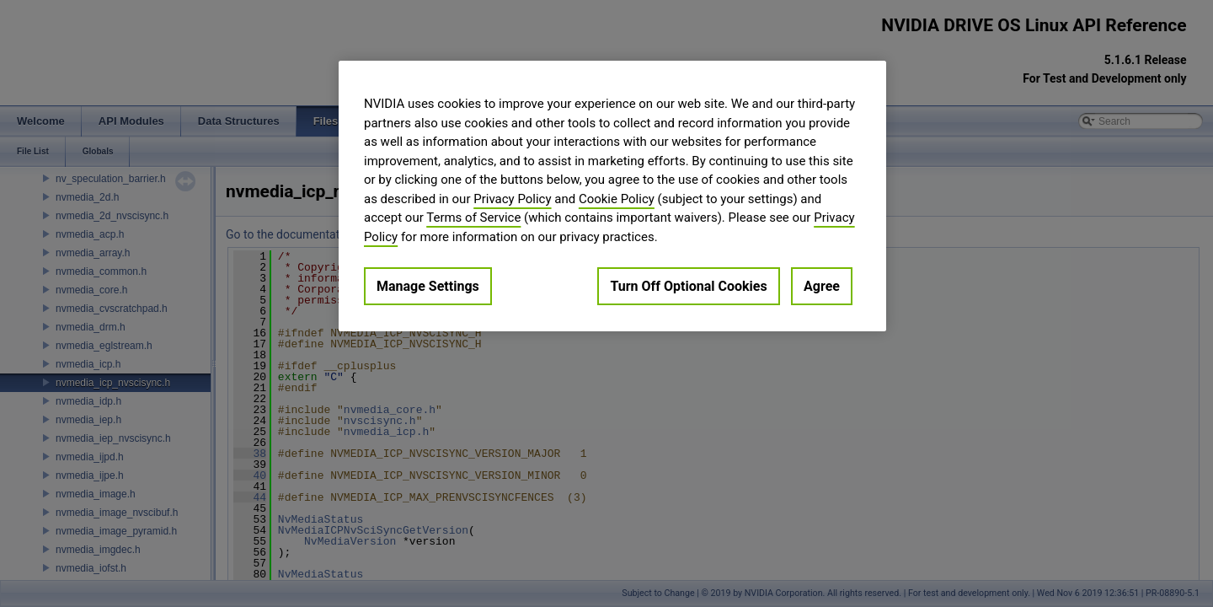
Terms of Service (473, 217)
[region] (612, 196)
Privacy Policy (512, 199)
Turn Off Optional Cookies (688, 286)
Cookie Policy (617, 199)
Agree (822, 286)
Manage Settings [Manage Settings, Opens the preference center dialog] (428, 286)
